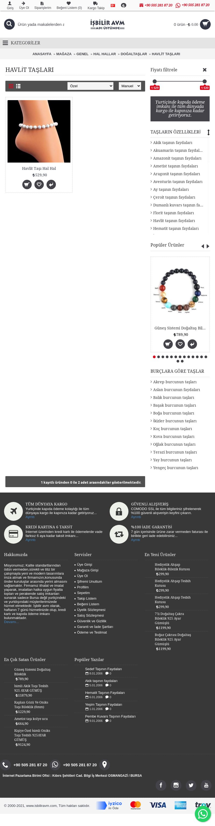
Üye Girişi (83, 565)
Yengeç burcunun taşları (175, 468)
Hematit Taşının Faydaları (105, 693)
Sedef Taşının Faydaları (103, 669)
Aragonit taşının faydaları (176, 174)
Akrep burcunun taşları (174, 382)
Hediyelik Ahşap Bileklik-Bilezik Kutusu (172, 567)
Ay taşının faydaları (171, 189)
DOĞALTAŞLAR (134, 54)
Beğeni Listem (86, 604)
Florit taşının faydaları (173, 213)
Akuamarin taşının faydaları (179, 150)
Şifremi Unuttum (88, 581)
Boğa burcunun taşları (173, 413)
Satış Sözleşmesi (89, 615)
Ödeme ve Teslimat (90, 632)
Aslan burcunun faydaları (176, 390)
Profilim (81, 587)
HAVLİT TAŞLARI (166, 54)
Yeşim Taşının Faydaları (103, 704)
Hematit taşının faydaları (176, 228)
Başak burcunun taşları (174, 405)
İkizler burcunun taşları (174, 421)
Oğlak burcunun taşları (174, 444)
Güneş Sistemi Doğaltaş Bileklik (181, 328)
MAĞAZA (63, 54)
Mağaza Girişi (86, 570)
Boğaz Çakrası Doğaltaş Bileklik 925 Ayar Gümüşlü (173, 639)
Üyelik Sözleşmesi (89, 610)
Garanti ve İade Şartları (93, 627)
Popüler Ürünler (167, 245)
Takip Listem (85, 598)
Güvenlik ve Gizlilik (90, 621)
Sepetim (82, 593)
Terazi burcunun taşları (175, 452)
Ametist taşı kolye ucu (31, 719)
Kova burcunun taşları (173, 436)
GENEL (83, 54)
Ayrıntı (136, 517)
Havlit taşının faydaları (174, 221)
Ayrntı (30, 517)
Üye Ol (81, 576)
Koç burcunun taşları (172, 429)
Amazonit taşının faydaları (177, 158)
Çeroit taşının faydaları (174, 197)
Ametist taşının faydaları (175, 166)
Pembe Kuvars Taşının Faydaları (110, 716)
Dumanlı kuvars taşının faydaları (181, 205)
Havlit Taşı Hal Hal (39, 168)
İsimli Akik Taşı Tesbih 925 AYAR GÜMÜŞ (31, 688)
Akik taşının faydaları (172, 142)
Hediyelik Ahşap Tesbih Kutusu (173, 583)
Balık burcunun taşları (173, 397)
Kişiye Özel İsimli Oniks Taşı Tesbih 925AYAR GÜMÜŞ (32, 735)
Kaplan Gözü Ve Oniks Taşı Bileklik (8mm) (31, 705)
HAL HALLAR (105, 54)
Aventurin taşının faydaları (177, 182)
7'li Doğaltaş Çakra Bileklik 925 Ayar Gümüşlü (169, 618)
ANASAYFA (42, 54)
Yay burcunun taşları (172, 460)
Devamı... (11, 622)
